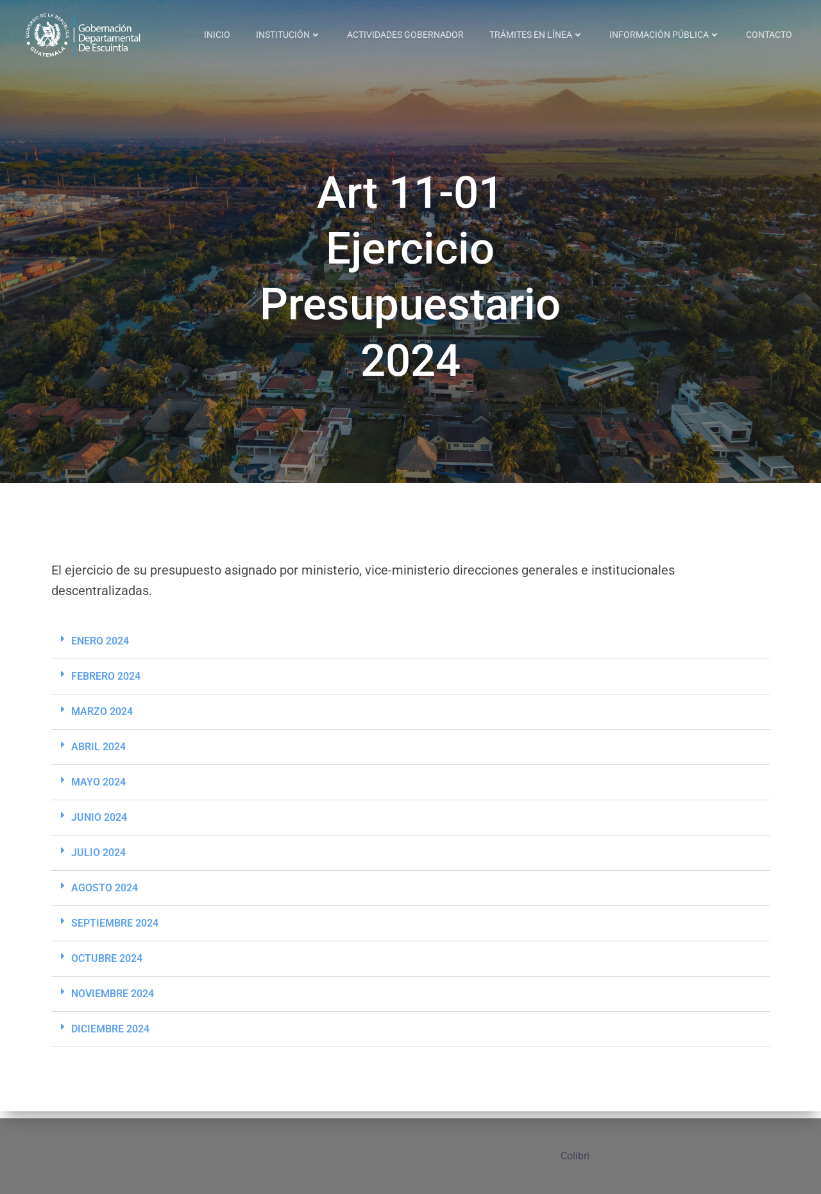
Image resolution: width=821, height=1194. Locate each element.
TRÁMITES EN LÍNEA (537, 34)
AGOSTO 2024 (104, 895)
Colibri (575, 1156)
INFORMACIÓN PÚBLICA (665, 34)
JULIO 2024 (98, 860)
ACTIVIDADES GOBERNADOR (406, 34)
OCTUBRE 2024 (106, 966)
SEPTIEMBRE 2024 (114, 931)
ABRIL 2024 (98, 754)
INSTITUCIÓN (289, 34)
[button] (410, 649)
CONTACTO (770, 34)
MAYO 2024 (98, 790)
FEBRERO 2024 (105, 684)
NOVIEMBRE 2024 (112, 1001)
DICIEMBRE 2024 (110, 1036)
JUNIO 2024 (99, 825)
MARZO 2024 (102, 719)
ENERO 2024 (100, 649)
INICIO (218, 34)
